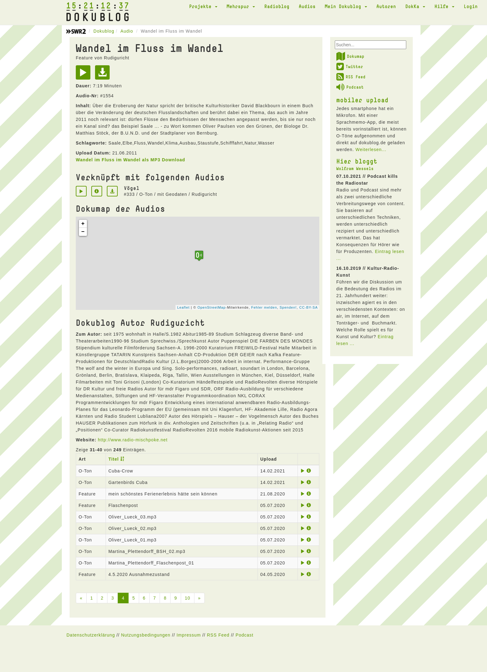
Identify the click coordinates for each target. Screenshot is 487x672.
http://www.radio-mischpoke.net (133, 439)
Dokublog (103, 31)
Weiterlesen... (370, 149)
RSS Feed (351, 76)
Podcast (350, 87)
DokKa (415, 6)
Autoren (386, 6)
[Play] (84, 74)
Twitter (349, 66)
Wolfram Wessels (355, 168)
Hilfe (444, 6)
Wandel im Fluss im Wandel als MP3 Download (130, 159)
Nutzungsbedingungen (146, 635)
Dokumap (350, 56)
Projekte (203, 6)
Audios (307, 6)
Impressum (188, 635)
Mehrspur (241, 6)
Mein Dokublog (346, 6)
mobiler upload (362, 100)
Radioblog (276, 6)
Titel (113, 459)
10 (187, 598)
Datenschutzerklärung (90, 635)
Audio (127, 31)
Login (471, 6)
